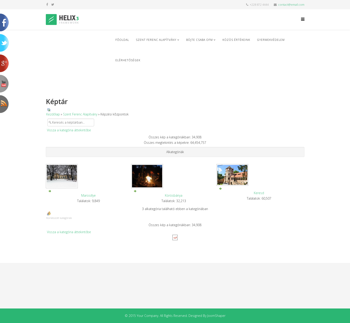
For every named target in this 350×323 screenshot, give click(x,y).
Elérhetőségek (127, 60)
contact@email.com (291, 5)
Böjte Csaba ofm (199, 40)
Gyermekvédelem (271, 40)
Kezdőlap (53, 114)
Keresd (259, 193)
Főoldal (122, 40)
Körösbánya (173, 195)
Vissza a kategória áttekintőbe (69, 130)
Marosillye (88, 195)
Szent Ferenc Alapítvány (156, 40)
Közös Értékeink (236, 40)
